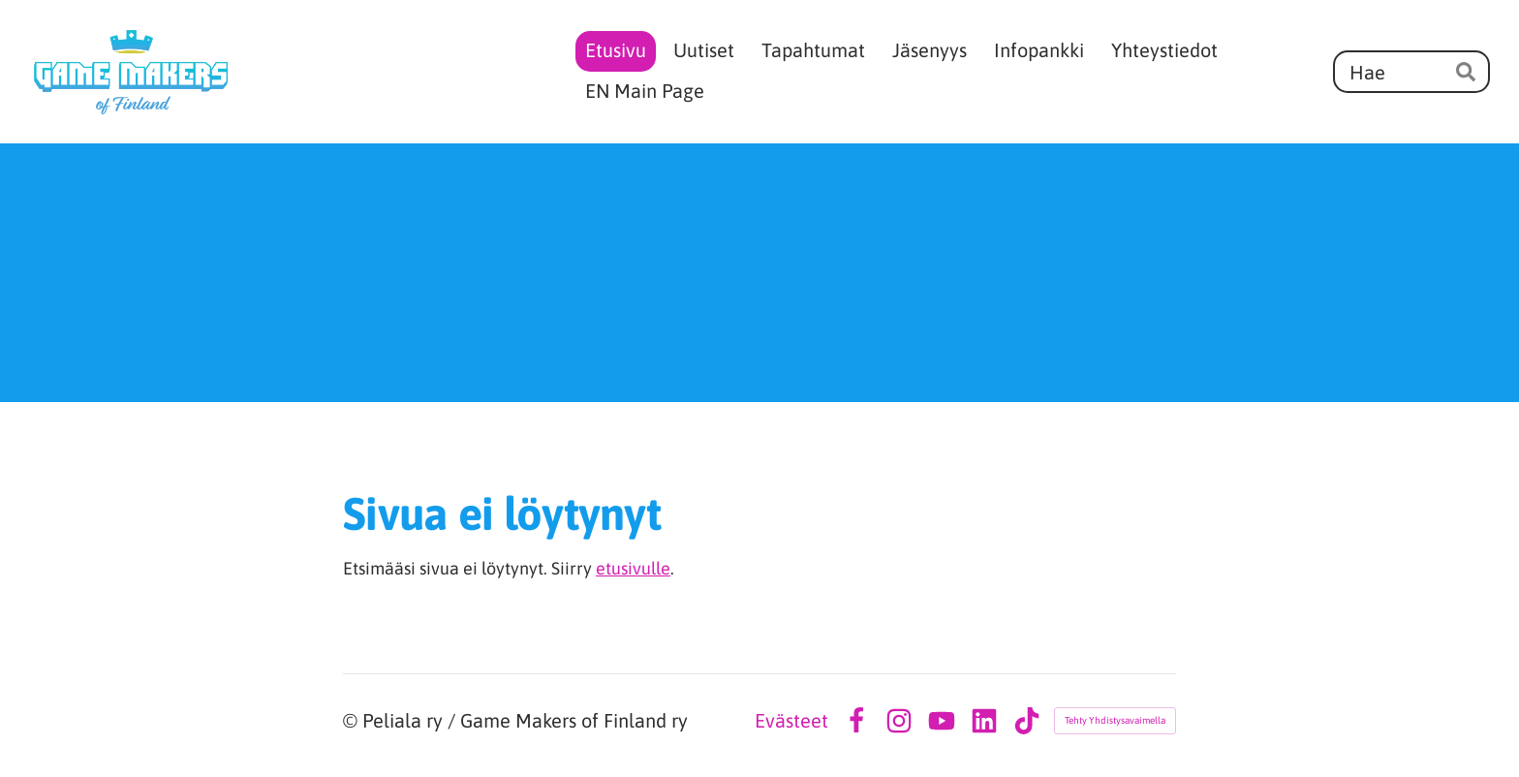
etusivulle (633, 568)
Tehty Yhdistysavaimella (1115, 720)
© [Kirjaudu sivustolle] (352, 720)
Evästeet (791, 720)
